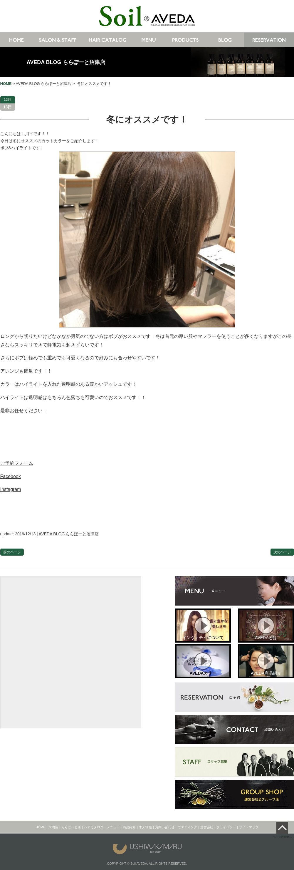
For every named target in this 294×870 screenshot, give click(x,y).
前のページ (12, 552)
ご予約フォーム (16, 463)
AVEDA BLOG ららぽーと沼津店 (66, 62)
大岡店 (53, 827)
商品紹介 (129, 827)
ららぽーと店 (71, 827)
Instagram (10, 489)
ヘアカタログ (93, 827)
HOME (40, 827)
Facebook (10, 476)
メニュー (113, 827)
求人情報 (145, 827)
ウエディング (187, 827)
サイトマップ (248, 827)
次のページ (282, 552)
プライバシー (226, 827)
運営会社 (206, 827)
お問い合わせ (164, 827)
